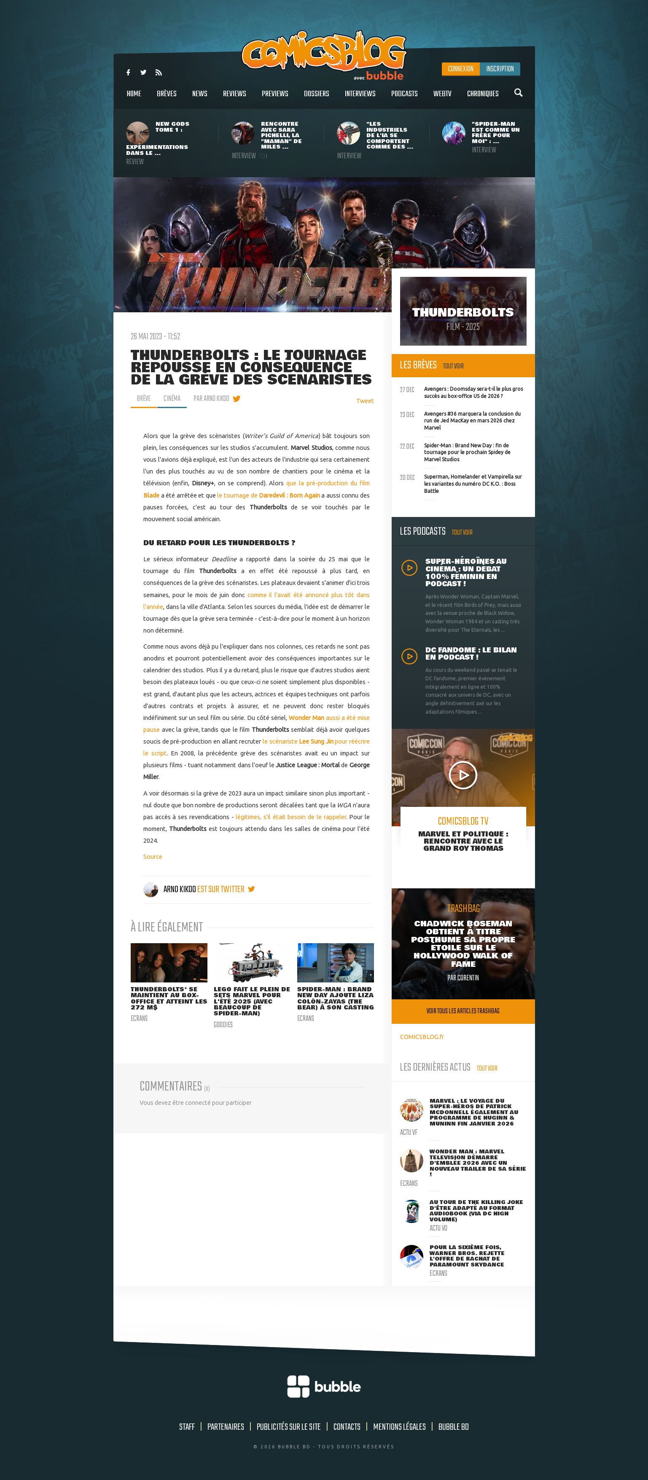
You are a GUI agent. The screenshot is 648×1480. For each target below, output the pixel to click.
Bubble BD (453, 1427)
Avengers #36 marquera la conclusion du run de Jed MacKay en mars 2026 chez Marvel (460, 419)
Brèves (167, 98)
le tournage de (238, 495)
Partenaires (225, 1427)
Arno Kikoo (170, 889)
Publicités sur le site (289, 1427)
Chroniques (483, 98)
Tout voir (453, 366)
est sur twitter (226, 889)
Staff (187, 1427)
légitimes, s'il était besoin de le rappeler (291, 816)
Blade (151, 495)
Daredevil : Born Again (289, 495)
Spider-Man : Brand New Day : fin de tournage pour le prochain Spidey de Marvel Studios (455, 451)
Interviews (360, 98)
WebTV (442, 98)
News (200, 98)
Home (134, 98)
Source (152, 856)
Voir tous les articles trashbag (463, 1011)
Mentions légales (399, 1427)
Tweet (365, 400)
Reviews (234, 98)
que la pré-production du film (328, 483)
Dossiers (316, 98)
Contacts (346, 1427)
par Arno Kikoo (213, 399)
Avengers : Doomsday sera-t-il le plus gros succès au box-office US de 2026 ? (461, 391)
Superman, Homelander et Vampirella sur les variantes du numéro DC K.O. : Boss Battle (461, 482)
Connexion (460, 69)
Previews (275, 98)
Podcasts (404, 98)
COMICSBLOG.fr (422, 1036)
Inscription (500, 69)
